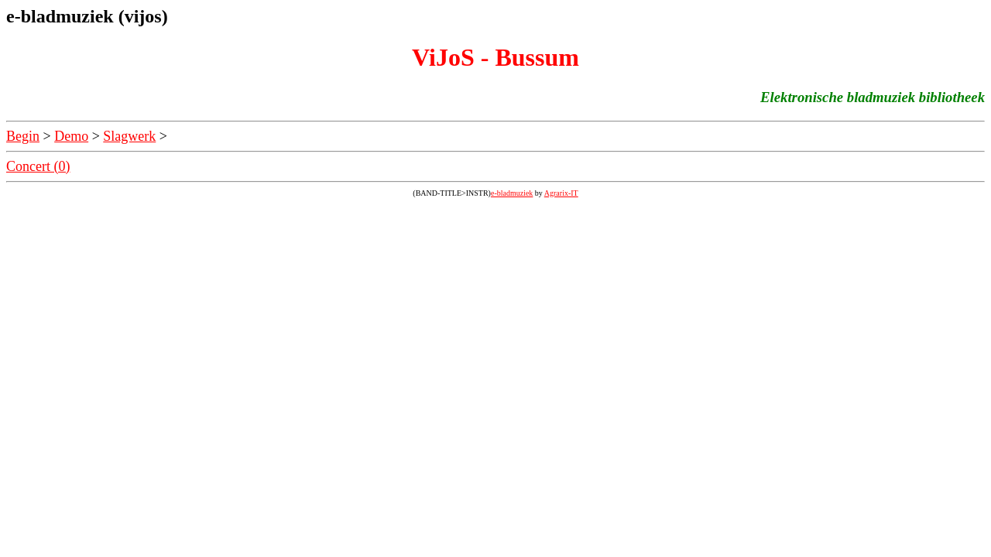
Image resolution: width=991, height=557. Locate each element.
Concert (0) (38, 166)
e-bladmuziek (512, 193)
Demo (71, 136)
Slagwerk (129, 136)
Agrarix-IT (561, 193)
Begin (22, 136)
